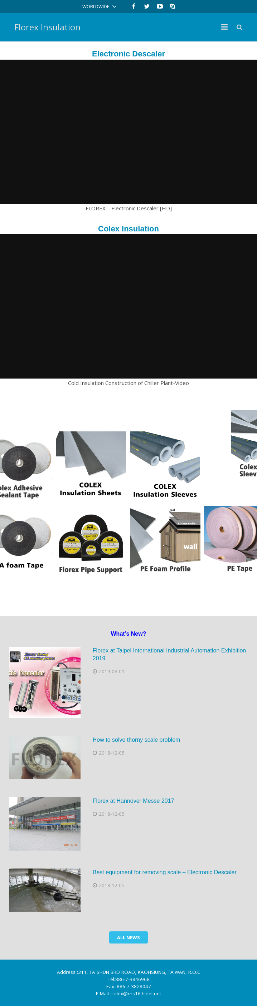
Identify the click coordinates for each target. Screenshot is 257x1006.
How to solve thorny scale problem (136, 740)
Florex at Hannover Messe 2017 (133, 801)
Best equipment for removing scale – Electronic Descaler (165, 872)
